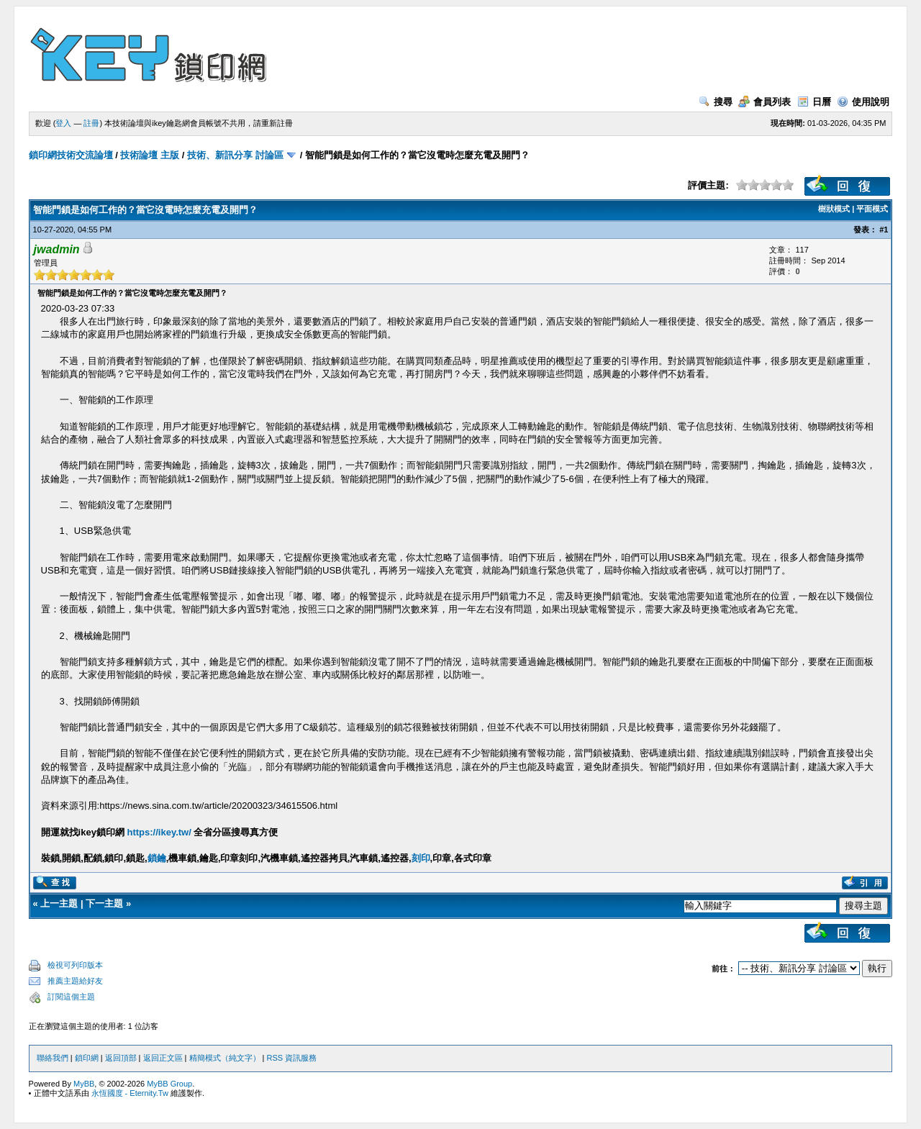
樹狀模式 (834, 208)
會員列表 (764, 101)
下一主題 (104, 903)
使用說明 (863, 101)
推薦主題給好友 (75, 980)
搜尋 (715, 101)
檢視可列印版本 (75, 965)
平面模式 (872, 208)
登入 (63, 123)
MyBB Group (169, 1083)
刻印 (421, 858)
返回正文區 (163, 1057)
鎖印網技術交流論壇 (71, 155)
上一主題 (59, 903)
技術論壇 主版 (149, 155)
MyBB (83, 1083)
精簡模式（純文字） (224, 1057)
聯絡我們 (52, 1057)
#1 (883, 229)
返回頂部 (121, 1057)
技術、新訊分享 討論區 (235, 155)
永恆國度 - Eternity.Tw (129, 1093)
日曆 (814, 101)
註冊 (91, 123)
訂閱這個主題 (71, 996)
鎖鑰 (157, 858)
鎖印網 (87, 1057)
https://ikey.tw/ (159, 832)
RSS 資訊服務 (292, 1057)
